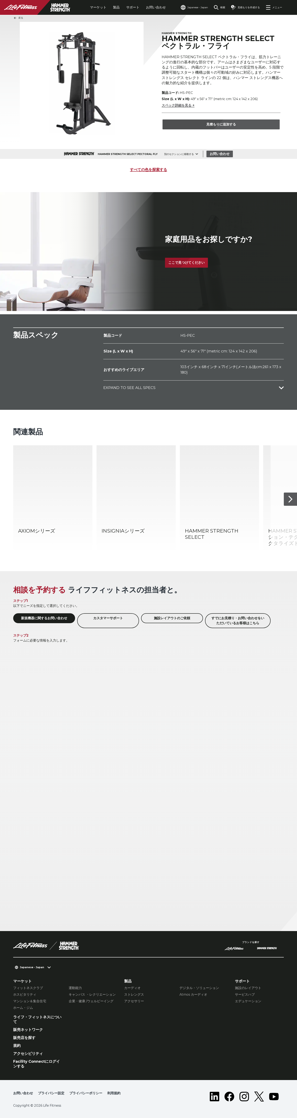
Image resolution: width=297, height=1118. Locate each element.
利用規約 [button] (113, 1093)
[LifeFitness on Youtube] (274, 1096)
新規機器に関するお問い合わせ (44, 618)
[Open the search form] (219, 7)
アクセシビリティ (28, 1053)
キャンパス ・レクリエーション (92, 994)
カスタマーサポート (108, 618)
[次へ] (290, 499)
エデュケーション (248, 1001)
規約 (17, 1045)
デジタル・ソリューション (199, 988)
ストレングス (134, 994)
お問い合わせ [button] (23, 1093)
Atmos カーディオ (193, 994)
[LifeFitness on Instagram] (244, 1096)
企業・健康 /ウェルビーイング (91, 1001)
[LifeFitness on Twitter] (259, 1096)
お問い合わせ (156, 7)
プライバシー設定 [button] (51, 1093)
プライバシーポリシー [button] (85, 1093)
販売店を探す (24, 1037)
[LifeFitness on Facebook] (229, 1096)
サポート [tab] (132, 7)
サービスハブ (245, 994)
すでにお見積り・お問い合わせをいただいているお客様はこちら (237, 620)
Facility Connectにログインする (36, 1063)
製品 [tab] (116, 7)
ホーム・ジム (23, 1008)
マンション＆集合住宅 (29, 1001)
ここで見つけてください (186, 263)
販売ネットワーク (28, 1029)
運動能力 (75, 988)
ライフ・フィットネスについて (37, 1019)
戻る (18, 18)
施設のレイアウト (248, 988)
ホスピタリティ (24, 994)
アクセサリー (134, 1001)
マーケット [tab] (98, 7)
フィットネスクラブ (28, 988)
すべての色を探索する (148, 169)
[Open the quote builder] (245, 7)
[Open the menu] (274, 7)
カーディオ (132, 988)
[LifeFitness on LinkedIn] (214, 1096)
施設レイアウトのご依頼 (172, 618)
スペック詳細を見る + (178, 105)
